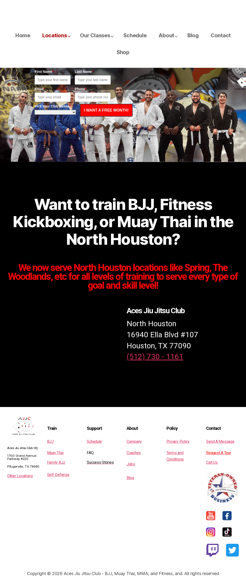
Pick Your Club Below (52, 106)
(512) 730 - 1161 (155, 356)
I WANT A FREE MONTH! (106, 110)
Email (40, 89)
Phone (80, 89)
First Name (44, 72)
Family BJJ (56, 462)
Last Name (84, 72)
